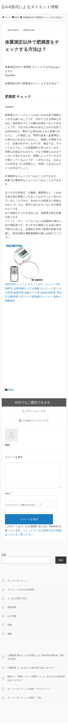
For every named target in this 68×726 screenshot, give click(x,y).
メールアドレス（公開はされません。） (22, 510)
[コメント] (32, 477)
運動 (9, 639)
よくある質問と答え (17, 603)
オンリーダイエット (17, 586)
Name (7, 499)
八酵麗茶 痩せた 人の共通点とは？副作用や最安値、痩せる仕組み (36, 662)
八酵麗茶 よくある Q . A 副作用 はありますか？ (31, 673)
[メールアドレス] (31, 515)
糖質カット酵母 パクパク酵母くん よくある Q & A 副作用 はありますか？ (36, 683)
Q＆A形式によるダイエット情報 (30, 7)
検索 (4, 560)
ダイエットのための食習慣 (20, 594)
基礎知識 (11, 612)
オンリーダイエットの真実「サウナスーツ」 (29, 694)
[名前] (31, 503)
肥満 (10, 390)
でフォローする (34, 411)
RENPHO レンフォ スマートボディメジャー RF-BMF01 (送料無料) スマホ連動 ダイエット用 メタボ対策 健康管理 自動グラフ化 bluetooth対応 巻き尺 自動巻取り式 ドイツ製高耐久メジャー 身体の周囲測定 (33, 292)
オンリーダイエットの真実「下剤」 (25, 702)
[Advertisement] (34, 341)
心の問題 (11, 621)
